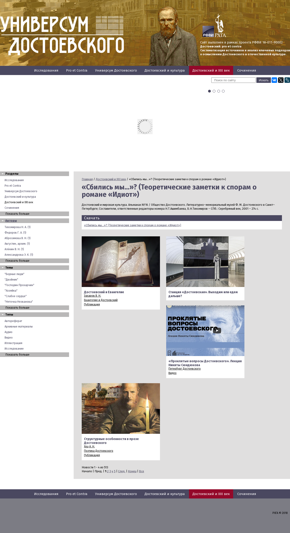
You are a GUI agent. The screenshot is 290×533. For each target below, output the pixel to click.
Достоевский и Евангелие (104, 292)
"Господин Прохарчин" (19, 285)
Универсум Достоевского (116, 70)
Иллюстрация (13, 343)
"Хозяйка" (11, 290)
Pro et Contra (76, 70)
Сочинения (246, 70)
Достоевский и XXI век (211, 70)
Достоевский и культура (165, 70)
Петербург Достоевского (184, 368)
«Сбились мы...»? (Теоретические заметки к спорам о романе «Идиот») (132, 225)
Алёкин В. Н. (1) (14, 249)
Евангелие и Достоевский (101, 300)
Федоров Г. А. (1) (15, 232)
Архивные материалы (19, 326)
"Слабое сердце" (16, 296)
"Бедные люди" (14, 274)
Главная (87, 179)
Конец (132, 471)
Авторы (11, 220)
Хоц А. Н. (89, 446)
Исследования (46, 70)
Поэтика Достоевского (98, 450)
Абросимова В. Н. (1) (18, 238)
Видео (9, 337)
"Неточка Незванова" (19, 301)
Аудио (8, 332)
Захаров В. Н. (92, 295)
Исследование (14, 348)
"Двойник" (11, 279)
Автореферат (13, 321)
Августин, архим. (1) (17, 243)
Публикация (92, 304)
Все (141, 471)
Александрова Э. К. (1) (19, 254)
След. (121, 471)
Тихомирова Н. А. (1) (18, 227)
